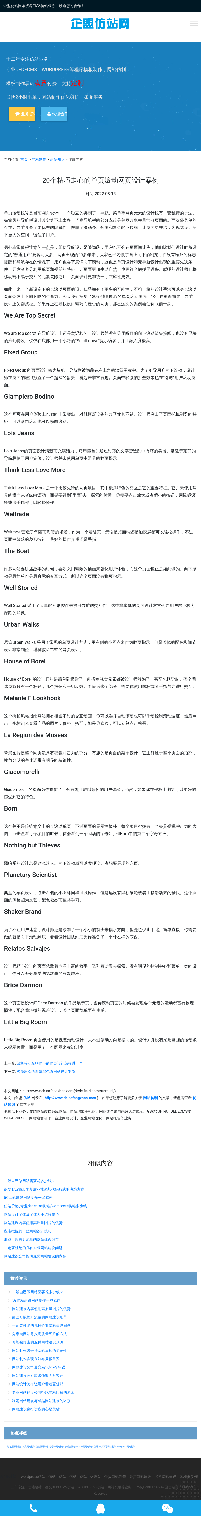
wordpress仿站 (33, 1476)
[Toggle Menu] (194, 23)
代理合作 (57, 113)
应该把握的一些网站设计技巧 (28, 1231)
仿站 (96, 1446)
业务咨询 (25, 113)
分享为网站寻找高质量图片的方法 (39, 1334)
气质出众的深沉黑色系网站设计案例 (46, 1072)
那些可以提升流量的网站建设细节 (31, 1239)
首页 (24, 159)
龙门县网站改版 (14, 1446)
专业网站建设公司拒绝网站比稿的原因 (43, 1392)
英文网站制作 (29, 1446)
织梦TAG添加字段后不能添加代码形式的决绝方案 (44, 1189)
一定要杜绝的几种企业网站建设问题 (33, 1248)
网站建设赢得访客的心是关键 (36, 1409)
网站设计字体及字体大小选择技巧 (31, 1214)
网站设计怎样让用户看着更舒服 (37, 1384)
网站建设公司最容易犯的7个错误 (38, 1367)
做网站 (95, 1476)
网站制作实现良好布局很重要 (36, 1359)
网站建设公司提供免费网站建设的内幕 (35, 1256)
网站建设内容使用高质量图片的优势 (33, 1223)
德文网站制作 (42, 1446)
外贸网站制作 (87, 1446)
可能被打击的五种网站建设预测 (37, 1342)
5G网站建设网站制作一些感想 (28, 1198)
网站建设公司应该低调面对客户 (37, 1376)
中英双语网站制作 (107, 1446)
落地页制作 (189, 1476)
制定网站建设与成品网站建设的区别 (41, 1401)
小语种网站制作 (56, 1446)
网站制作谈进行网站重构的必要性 (39, 1350)
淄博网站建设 (165, 1476)
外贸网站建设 (140, 1476)
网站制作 (39, 159)
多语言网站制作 (72, 1446)
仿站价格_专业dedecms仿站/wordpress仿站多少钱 (45, 1206)
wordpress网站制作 (126, 1446)
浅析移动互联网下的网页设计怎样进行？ (50, 1063)
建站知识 (57, 159)
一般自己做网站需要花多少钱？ (29, 1181)
